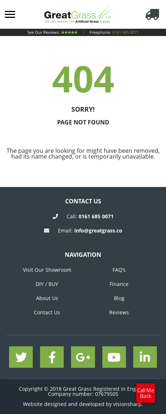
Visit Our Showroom (47, 269)
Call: (90, 216)
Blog (119, 298)
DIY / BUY (47, 283)
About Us (47, 298)
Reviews (119, 312)
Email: (90, 230)
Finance (119, 283)
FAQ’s (119, 269)
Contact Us (47, 312)
